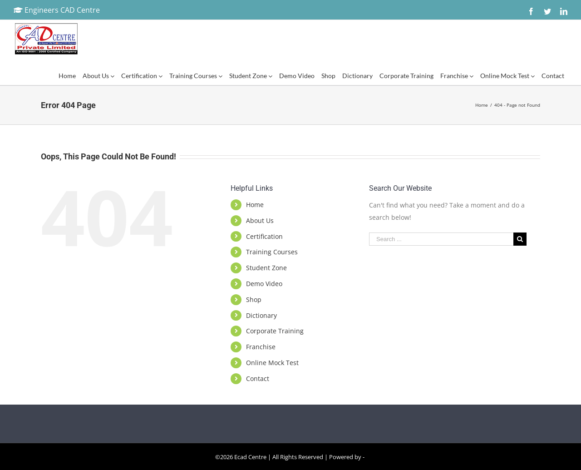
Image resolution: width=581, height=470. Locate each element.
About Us (260, 220)
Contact (257, 378)
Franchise (261, 346)
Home (255, 204)
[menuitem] (67, 76)
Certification (264, 236)
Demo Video (264, 283)
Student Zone (266, 267)
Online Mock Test (272, 362)
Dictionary (261, 315)
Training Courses (272, 251)
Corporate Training (275, 331)
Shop (253, 299)
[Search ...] (441, 239)
